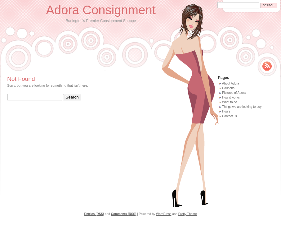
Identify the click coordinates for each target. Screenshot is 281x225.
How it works (231, 97)
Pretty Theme (187, 214)
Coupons (228, 88)
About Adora (230, 83)
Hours (226, 111)
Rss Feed (267, 66)
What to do (229, 102)
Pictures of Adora (234, 92)
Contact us (229, 116)
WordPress (163, 214)
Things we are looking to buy (241, 106)
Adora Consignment (101, 10)
